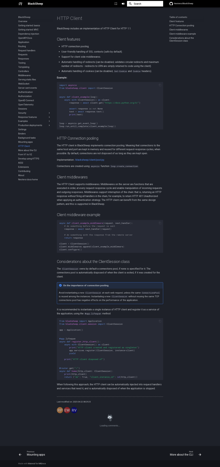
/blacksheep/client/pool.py (89, 159)
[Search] (145, 3)
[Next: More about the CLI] (185, 454)
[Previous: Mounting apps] (32, 454)
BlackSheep (24, 17)
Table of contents (178, 17)
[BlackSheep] (20, 4)
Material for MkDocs (37, 463)
